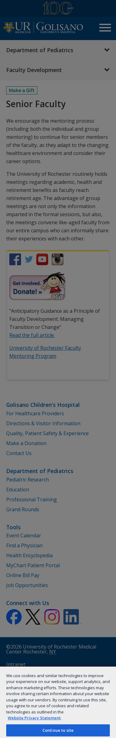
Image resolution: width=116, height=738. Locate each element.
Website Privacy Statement (34, 718)
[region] (58, 702)
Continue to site (58, 730)
